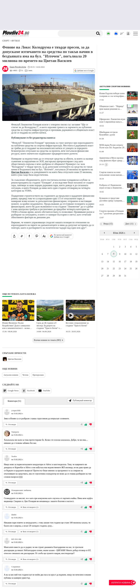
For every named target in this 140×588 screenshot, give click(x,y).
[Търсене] (76, 33)
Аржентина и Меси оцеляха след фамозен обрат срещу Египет (111, 159)
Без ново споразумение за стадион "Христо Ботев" (77, 324)
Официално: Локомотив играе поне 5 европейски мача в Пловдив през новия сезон (112, 120)
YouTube (44, 390)
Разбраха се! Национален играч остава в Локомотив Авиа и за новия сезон (110, 186)
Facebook (28, 391)
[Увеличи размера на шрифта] (44, 236)
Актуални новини (11, 375)
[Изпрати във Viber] (37, 236)
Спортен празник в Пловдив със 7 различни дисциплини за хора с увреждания (112, 212)
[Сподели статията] (14, 236)
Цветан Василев (20, 172)
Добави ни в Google (84, 70)
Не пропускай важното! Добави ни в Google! (61, 236)
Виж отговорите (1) (30, 507)
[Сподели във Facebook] (29, 236)
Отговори (11, 424)
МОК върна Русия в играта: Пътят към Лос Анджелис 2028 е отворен (112, 146)
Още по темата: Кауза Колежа (19, 294)
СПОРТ (5, 41)
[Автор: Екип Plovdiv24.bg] (18, 67)
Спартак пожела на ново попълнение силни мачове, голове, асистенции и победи (111, 173)
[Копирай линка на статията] (22, 236)
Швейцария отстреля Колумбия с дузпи (108, 133)
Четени (25, 375)
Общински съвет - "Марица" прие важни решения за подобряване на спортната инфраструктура (111, 107)
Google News (11, 391)
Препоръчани (38, 375)
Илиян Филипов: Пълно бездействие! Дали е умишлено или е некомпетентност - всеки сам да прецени (16, 326)
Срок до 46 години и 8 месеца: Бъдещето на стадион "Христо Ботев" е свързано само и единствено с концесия (49, 326)
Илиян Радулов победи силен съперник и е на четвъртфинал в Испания (112, 94)
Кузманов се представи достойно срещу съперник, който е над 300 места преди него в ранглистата (111, 199)
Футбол (15, 41)
